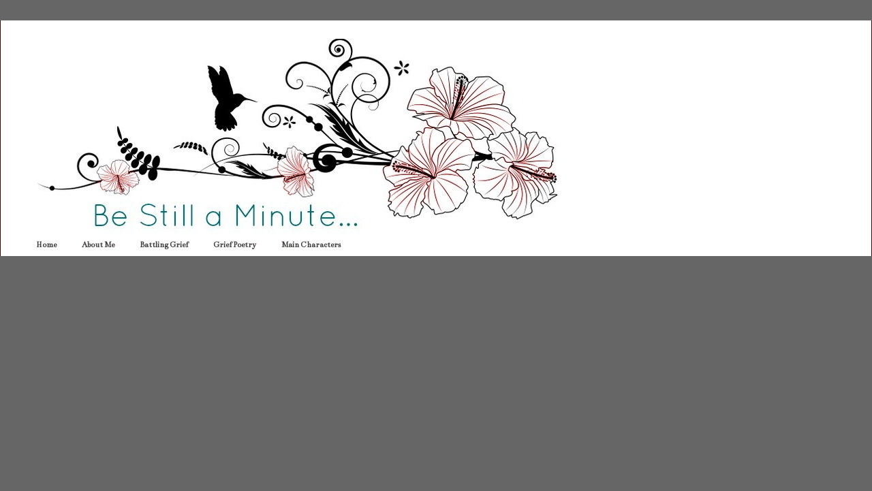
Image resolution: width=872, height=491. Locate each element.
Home (46, 244)
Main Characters (311, 244)
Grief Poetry (234, 244)
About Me (98, 244)
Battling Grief (164, 244)
